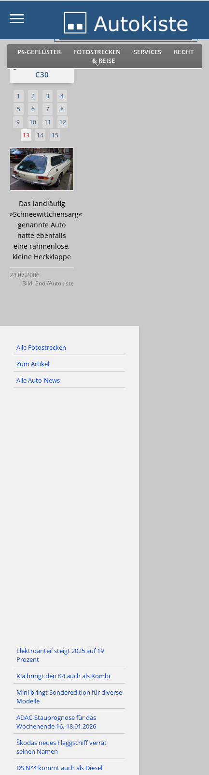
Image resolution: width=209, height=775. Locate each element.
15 (55, 135)
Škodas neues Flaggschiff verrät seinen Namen (61, 747)
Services (148, 51)
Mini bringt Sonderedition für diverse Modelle (69, 696)
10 (32, 122)
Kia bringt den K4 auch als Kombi (63, 675)
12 (62, 122)
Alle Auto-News (38, 380)
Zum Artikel (32, 363)
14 (40, 135)
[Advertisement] (104, 515)
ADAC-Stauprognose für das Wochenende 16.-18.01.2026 (56, 721)
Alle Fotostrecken (41, 347)
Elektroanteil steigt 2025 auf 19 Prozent (60, 655)
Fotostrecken (97, 51)
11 (47, 122)
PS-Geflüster (39, 51)
